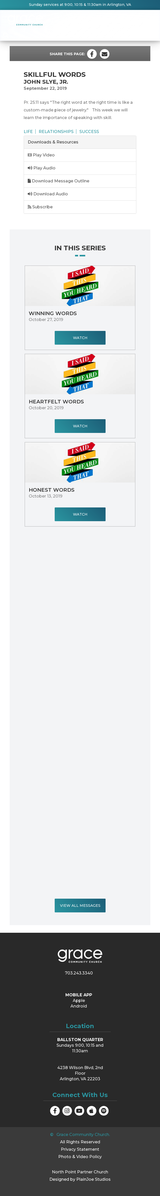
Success (89, 131)
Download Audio (48, 194)
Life (28, 131)
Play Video (41, 155)
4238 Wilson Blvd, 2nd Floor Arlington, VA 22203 (80, 1073)
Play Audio (41, 168)
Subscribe (40, 207)
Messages (125, 21)
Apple (79, 1000)
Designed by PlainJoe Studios (80, 1179)
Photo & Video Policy (80, 1156)
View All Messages (80, 905)
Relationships (56, 131)
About (58, 21)
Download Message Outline (58, 181)
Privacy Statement (80, 1149)
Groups (101, 21)
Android (78, 1006)
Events (78, 21)
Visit (147, 21)
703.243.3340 (79, 973)
